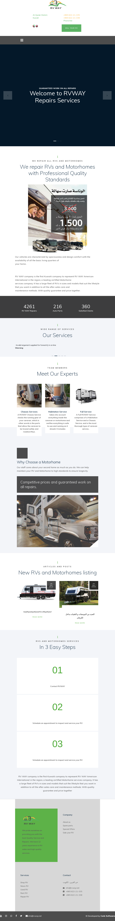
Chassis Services (29, 411)
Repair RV (24, 896)
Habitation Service (57, 411)
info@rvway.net (72, 888)
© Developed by (100, 916)
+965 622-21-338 (71, 18)
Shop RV (24, 882)
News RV (24, 886)
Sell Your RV (71, 28)
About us (66, 822)
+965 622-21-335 (71, 15)
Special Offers (69, 829)
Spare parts (68, 825)
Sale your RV (68, 832)
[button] (7, 95)
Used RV (24, 889)
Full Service (86, 411)
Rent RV (24, 893)
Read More (37, 617)
